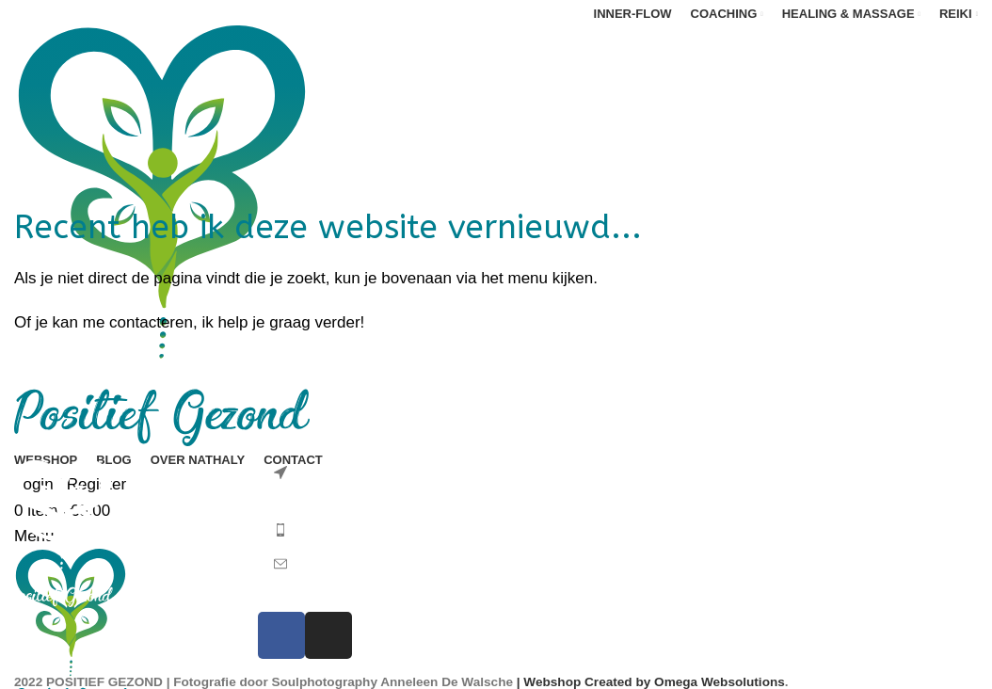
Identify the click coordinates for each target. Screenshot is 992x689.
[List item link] (372, 526)
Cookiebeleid (799, 631)
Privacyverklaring (813, 587)
